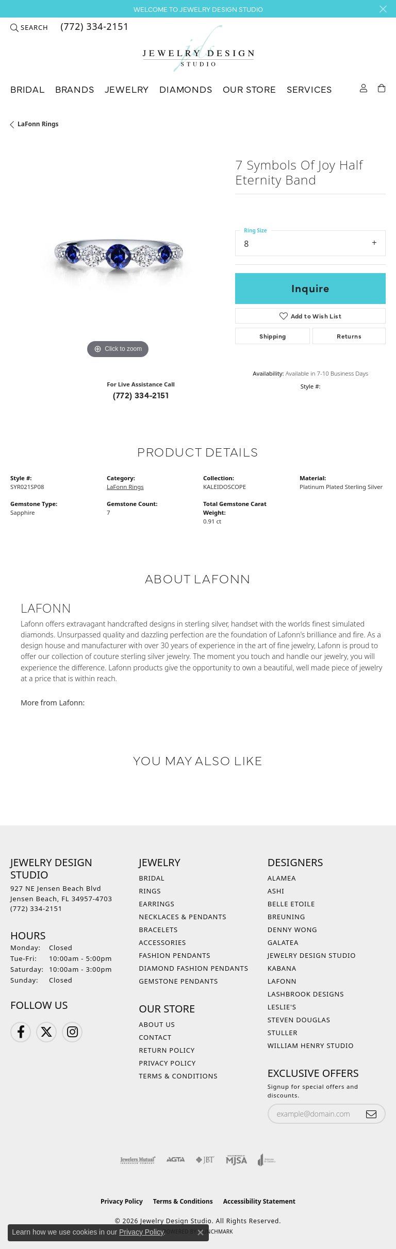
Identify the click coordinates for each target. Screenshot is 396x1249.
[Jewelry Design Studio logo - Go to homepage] (198, 48)
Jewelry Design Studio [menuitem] (312, 955)
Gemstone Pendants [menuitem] (178, 981)
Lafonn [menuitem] (282, 981)
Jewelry (127, 88)
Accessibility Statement (259, 1201)
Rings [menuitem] (150, 891)
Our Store (249, 88)
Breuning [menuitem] (286, 916)
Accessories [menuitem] (162, 942)
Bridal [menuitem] (151, 878)
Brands (74, 88)
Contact (155, 1037)
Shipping (272, 336)
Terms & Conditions (178, 1076)
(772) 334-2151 (141, 394)
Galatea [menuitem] (283, 942)
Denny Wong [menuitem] (293, 929)
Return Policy (167, 1050)
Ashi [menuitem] (276, 891)
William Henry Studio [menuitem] (311, 1045)
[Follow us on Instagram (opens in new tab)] (72, 1032)
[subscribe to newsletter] (371, 1114)
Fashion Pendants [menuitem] (174, 955)
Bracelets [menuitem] (158, 929)
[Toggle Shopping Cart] (382, 87)
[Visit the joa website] (267, 1160)
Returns (349, 336)
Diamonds (185, 88)
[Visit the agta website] (175, 1160)
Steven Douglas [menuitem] (299, 1019)
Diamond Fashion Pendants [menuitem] (193, 968)
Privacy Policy (167, 1063)
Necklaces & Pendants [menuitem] (182, 916)
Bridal (27, 88)
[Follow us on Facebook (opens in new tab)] (20, 1032)
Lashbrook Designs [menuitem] (306, 994)
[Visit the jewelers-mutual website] (138, 1160)
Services (309, 88)
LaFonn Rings (38, 124)
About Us (157, 1024)
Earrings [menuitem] (156, 903)
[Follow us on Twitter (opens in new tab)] (46, 1032)
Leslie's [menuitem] (282, 1006)
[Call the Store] (36, 908)
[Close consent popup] (200, 1232)
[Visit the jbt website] (205, 1160)
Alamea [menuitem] (282, 878)
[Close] (382, 9)
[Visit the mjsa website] (236, 1160)
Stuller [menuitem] (283, 1032)
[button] (29, 27)
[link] (93, 27)
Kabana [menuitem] (282, 968)
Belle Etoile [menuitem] (291, 903)
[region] (117, 254)
